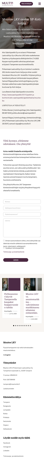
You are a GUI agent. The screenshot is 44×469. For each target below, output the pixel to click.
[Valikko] (39, 4)
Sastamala (7, 421)
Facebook (6, 443)
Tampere (6, 402)
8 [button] (28, 325)
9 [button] (30, 325)
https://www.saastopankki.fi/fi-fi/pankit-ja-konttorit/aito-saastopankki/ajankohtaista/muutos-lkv (21, 98)
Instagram (7, 447)
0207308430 (11, 379)
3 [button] (17, 325)
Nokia (5, 414)
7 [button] (26, 325)
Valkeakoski (7, 429)
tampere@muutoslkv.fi (11, 384)
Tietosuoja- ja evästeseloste (13, 252)
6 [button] (24, 325)
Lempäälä (6, 410)
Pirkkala (6, 417)
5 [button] (22, 325)
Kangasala (7, 406)
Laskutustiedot (8, 389)
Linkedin (6, 451)
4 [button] (19, 325)
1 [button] (13, 325)
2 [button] (15, 325)
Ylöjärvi (5, 425)
